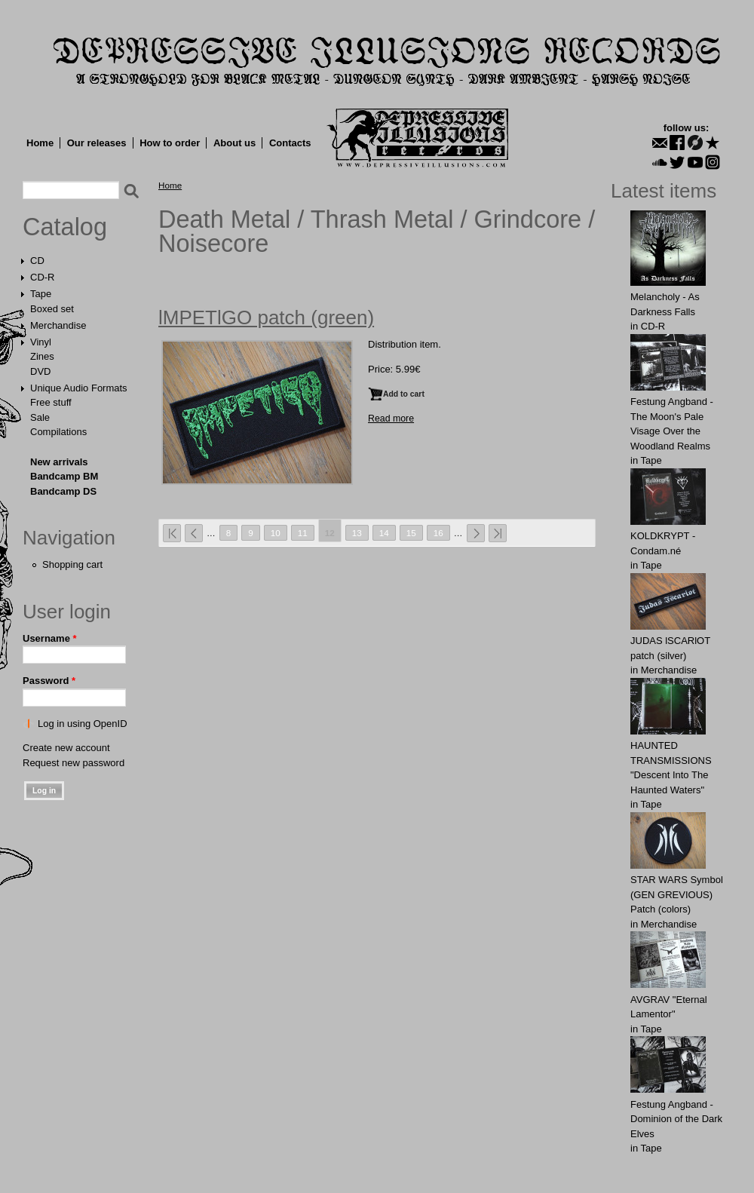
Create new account (66, 747)
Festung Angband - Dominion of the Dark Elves (676, 1119)
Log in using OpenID (82, 723)
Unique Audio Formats (78, 388)
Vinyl (40, 342)
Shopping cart (72, 564)
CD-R (42, 277)
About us (234, 143)
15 (411, 533)
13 (357, 533)
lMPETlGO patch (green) (266, 317)
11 (303, 533)
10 (275, 533)
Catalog (65, 227)
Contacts (290, 143)
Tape (40, 293)
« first (172, 533)
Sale (40, 417)
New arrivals (59, 462)
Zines (42, 356)
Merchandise (58, 325)
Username (50, 638)
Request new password (73, 762)
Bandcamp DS (63, 491)
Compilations (58, 431)
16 (438, 533)
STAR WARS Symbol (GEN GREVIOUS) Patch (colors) (676, 894)
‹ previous (194, 533)
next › (476, 533)
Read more (391, 418)
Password (49, 680)
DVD (40, 371)
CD (37, 260)
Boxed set (52, 308)
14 (384, 533)
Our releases (97, 143)
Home (40, 143)
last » (498, 533)
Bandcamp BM (64, 476)
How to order (169, 143)
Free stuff (51, 402)
